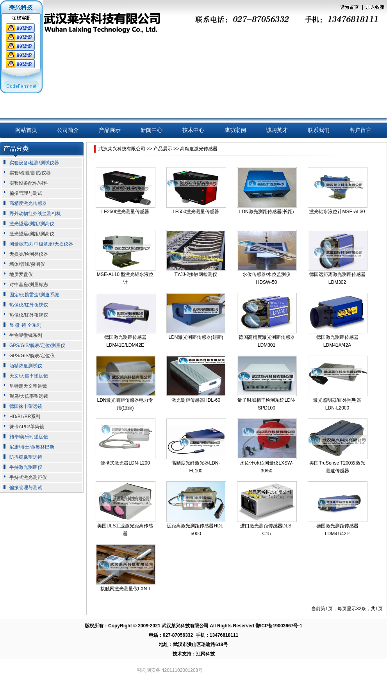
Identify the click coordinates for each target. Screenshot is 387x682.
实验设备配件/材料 (28, 183)
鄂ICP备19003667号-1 (278, 626)
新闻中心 (151, 130)
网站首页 (26, 130)
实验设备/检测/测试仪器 (34, 163)
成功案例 (235, 130)
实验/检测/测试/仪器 (30, 173)
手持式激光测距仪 (28, 477)
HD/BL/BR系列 (24, 416)
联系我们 (319, 130)
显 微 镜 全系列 (25, 325)
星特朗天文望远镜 (28, 386)
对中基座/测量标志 (28, 284)
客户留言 (360, 130)
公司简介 (68, 130)
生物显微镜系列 (25, 335)
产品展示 (110, 130)
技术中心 (193, 130)
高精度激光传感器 (28, 203)
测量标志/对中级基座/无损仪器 (41, 244)
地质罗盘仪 (21, 274)
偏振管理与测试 (25, 193)
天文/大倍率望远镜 (28, 376)
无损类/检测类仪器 (28, 254)
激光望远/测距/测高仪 (31, 223)
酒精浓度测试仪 (25, 366)
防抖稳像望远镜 (25, 457)
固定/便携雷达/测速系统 (34, 294)
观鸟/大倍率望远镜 (28, 396)
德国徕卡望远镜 (25, 406)
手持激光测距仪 (25, 467)
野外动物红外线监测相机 (35, 213)
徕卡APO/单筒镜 (26, 426)
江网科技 (205, 654)
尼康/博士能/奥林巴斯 (31, 447)
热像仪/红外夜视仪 (28, 305)
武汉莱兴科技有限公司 (121, 148)
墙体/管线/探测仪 (27, 264)
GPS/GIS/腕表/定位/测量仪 (37, 345)
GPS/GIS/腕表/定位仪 (32, 355)
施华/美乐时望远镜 (28, 437)
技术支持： (184, 654)
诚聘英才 (277, 130)
